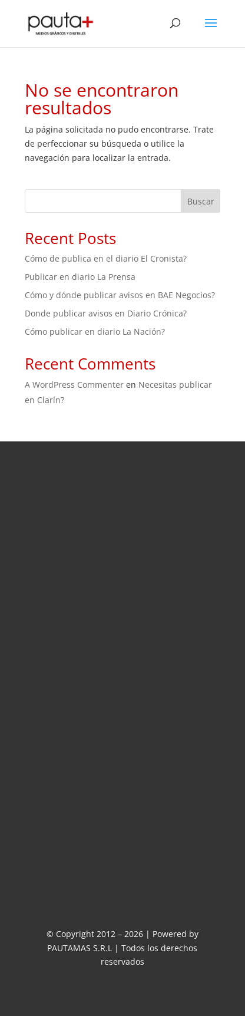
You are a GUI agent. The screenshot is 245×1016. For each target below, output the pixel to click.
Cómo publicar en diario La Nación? (95, 331)
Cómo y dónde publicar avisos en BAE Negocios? (120, 295)
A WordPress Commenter (74, 384)
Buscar (200, 201)
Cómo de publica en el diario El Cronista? (106, 258)
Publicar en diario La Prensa (80, 276)
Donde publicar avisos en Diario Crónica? (106, 313)
